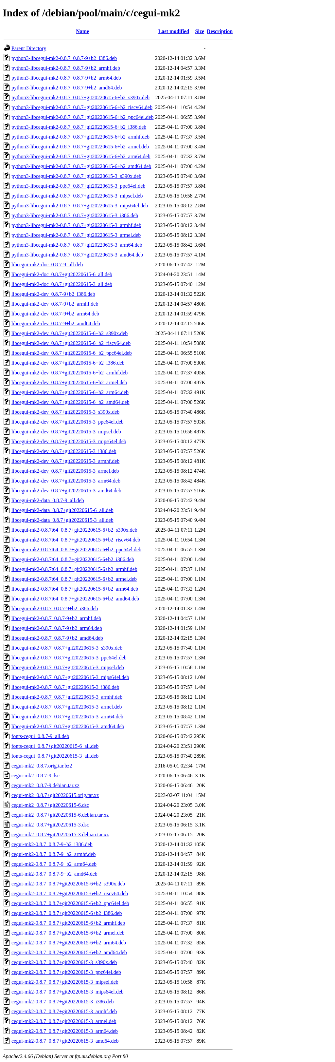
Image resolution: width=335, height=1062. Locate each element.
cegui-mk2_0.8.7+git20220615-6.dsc (50, 805)
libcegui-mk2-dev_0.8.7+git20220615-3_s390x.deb (65, 412)
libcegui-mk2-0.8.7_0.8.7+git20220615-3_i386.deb (65, 687)
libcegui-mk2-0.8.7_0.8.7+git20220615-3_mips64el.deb (70, 677)
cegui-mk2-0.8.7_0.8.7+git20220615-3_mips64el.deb (67, 992)
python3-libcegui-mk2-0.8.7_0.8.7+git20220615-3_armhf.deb (76, 225)
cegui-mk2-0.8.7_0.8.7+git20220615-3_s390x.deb (64, 962)
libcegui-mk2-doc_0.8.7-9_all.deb (47, 264)
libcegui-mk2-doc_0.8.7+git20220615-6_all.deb (61, 274)
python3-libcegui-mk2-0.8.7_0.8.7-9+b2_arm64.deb (66, 78)
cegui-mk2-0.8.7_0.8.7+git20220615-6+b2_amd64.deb (69, 952)
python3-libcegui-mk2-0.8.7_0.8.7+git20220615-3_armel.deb (76, 235)
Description (220, 31)
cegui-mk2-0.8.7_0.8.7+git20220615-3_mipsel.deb (64, 982)
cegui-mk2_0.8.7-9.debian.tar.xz (45, 785)
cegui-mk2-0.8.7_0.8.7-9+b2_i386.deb (52, 844)
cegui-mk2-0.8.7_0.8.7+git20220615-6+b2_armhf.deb (68, 923)
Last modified (173, 31)
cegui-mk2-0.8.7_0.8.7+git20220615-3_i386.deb (62, 1001)
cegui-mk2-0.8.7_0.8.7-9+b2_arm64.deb (54, 864)
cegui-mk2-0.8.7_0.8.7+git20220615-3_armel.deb (63, 1021)
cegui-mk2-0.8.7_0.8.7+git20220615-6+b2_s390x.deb (68, 883)
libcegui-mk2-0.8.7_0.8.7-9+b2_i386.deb (54, 608)
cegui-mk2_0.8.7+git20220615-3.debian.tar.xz (60, 834)
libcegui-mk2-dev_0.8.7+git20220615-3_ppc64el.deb (67, 422)
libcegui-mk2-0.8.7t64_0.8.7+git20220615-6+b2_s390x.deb (74, 530)
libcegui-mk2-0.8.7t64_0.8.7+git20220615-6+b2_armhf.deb (74, 569)
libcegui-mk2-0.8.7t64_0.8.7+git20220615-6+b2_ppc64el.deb (76, 549)
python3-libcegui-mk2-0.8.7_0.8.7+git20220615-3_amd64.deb (77, 254)
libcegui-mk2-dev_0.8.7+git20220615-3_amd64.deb (66, 490)
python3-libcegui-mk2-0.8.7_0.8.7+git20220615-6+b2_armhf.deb (80, 137)
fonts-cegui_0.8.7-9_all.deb (40, 736)
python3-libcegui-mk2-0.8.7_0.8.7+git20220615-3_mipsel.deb (77, 196)
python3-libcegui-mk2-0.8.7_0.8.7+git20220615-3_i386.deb (74, 215)
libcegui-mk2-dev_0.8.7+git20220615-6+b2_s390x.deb (69, 333)
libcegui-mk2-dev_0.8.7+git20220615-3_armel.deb (65, 471)
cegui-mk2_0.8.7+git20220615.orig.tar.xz (55, 795)
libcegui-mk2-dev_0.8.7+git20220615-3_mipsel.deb (66, 431)
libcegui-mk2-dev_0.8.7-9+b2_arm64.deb (55, 313)
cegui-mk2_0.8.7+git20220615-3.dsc (50, 824)
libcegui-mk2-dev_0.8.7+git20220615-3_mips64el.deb (68, 441)
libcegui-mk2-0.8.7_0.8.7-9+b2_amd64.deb (57, 638)
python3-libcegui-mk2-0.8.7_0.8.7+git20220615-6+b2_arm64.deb (80, 156)
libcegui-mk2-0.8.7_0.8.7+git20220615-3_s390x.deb (66, 648)
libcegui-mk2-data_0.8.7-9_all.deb (47, 500)
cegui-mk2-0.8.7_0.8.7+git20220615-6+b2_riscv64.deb (69, 893)
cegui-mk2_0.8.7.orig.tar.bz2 (41, 765)
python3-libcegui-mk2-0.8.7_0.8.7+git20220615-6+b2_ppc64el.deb (82, 117)
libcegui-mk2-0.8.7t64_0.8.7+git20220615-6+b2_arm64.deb (74, 589)
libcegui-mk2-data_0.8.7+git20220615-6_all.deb (62, 510)
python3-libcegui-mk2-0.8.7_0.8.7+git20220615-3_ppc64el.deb (78, 186)
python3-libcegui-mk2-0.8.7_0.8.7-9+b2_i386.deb (64, 58)
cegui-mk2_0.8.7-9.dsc (35, 775)
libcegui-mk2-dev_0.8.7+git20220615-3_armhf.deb (65, 461)
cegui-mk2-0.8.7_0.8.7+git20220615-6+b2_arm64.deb (68, 942)
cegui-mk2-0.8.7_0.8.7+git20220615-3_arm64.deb (64, 1031)
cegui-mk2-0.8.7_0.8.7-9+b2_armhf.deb (53, 854)
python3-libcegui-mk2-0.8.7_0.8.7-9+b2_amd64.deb (66, 87)
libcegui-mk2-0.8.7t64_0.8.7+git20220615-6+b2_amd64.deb (75, 598)
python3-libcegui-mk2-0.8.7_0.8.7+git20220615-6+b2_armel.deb (80, 146)
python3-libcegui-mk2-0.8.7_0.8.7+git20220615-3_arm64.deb (76, 245)
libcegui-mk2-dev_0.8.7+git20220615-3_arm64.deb (65, 481)
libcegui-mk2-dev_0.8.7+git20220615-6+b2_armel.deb (69, 382)
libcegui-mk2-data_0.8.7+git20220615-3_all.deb (62, 520)
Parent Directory (28, 48)
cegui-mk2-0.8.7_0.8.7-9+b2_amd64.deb (54, 874)
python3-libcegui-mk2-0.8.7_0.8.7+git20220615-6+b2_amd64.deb (81, 166)
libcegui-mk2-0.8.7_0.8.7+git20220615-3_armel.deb (66, 707)
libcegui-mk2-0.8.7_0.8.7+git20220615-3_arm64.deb (67, 716)
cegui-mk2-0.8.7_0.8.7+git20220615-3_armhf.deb (64, 1011)
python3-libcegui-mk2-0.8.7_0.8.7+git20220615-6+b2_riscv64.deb (81, 107)
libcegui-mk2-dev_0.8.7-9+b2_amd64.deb (55, 323)
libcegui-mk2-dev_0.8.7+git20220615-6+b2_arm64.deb (70, 392)
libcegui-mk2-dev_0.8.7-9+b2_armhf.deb (54, 304)
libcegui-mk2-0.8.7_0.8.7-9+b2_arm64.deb (56, 628)
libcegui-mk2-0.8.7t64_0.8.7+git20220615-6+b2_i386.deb (72, 559)
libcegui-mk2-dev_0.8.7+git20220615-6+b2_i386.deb (68, 363)
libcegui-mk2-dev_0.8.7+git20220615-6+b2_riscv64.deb (71, 343)
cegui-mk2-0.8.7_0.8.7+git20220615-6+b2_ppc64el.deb (70, 903)
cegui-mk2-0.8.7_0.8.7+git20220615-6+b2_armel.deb (68, 933)
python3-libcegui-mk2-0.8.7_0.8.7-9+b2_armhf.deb (65, 68)
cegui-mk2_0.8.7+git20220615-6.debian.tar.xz (60, 815)
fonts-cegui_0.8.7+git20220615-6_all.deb (54, 746)
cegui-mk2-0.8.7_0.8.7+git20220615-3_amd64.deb (65, 1041)
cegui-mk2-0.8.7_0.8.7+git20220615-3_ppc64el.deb (66, 972)
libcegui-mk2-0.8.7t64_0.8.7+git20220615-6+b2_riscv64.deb (75, 539)
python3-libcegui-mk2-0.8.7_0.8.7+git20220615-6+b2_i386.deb (78, 127)
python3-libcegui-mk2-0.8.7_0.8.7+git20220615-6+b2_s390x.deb (80, 97)
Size (199, 31)
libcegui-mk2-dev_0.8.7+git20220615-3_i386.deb (63, 451)
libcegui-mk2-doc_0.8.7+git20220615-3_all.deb (61, 284)
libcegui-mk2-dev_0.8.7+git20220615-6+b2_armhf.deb (69, 372)
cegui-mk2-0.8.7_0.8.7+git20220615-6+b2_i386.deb (66, 913)
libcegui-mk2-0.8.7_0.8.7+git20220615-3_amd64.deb (67, 726)
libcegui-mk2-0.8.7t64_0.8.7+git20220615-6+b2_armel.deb (74, 579)
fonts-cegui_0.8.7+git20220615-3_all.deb (54, 756)
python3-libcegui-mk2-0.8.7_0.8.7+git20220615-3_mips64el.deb (79, 205)
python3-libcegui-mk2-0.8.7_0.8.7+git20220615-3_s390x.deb (76, 176)
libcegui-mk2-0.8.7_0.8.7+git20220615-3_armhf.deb (66, 697)
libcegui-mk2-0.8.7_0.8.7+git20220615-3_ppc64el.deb (69, 657)
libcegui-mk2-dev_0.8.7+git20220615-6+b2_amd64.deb (70, 402)
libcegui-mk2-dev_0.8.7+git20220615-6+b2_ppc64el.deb (71, 353)
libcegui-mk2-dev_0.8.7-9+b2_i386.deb (53, 294)
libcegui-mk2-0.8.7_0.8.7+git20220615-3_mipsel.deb (67, 667)
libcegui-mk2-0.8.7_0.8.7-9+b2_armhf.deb (56, 618)
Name (82, 31)
